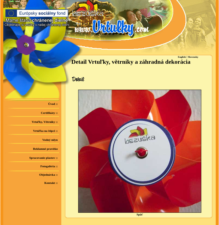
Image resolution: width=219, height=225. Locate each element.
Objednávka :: (48, 174)
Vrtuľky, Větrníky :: (45, 121)
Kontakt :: (51, 182)
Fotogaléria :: (49, 166)
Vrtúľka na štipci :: (45, 130)
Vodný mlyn (50, 139)
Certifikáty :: (49, 112)
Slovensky (193, 57)
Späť (139, 213)
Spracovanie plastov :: (43, 157)
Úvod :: (53, 103)
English (182, 57)
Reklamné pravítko (45, 148)
